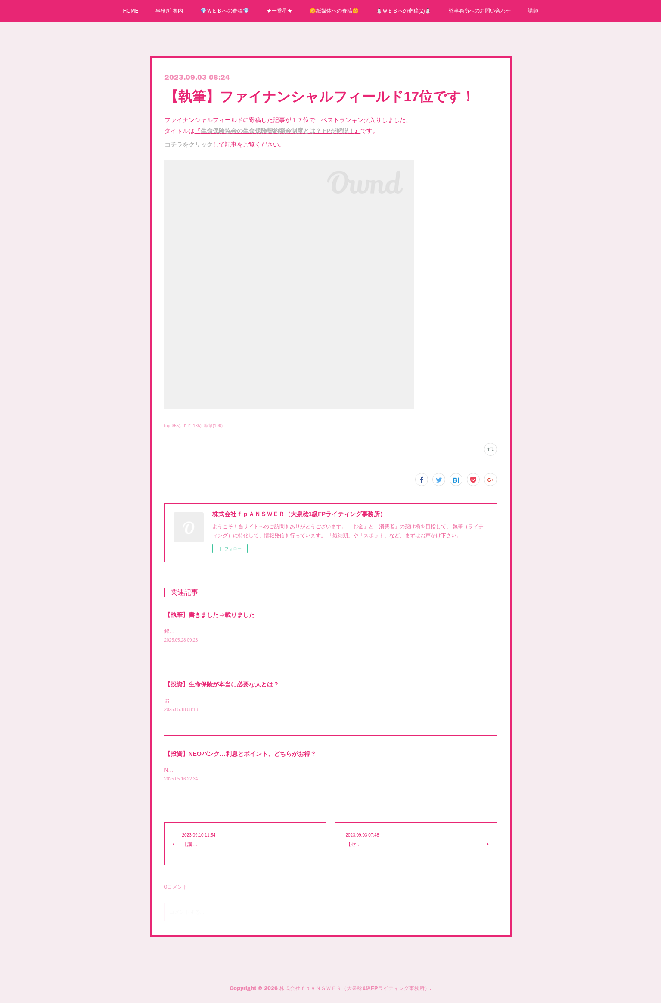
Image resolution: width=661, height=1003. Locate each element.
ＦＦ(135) (192, 425)
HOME (130, 11)
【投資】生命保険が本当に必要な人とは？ (221, 684)
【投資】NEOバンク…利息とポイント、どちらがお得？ (240, 755)
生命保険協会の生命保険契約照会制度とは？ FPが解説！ (278, 130)
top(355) (172, 425)
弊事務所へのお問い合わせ (480, 11)
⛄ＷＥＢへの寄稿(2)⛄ (403, 11)
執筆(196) (213, 425)
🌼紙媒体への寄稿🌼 (334, 11)
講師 (533, 11)
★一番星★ (279, 11)
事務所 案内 (169, 11)
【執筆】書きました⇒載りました (209, 614)
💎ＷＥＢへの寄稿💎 (224, 11)
